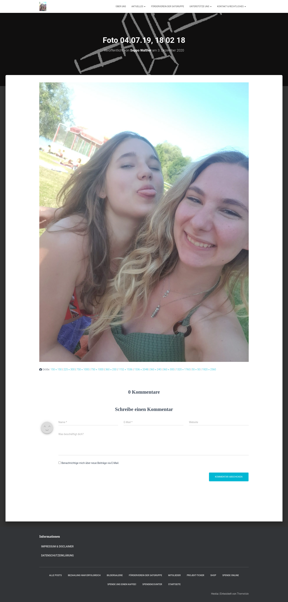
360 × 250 (111, 369)
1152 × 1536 (125, 369)
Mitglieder (174, 575)
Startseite (174, 584)
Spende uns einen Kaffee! (121, 584)
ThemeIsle (243, 593)
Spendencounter (152, 584)
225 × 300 (69, 369)
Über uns (121, 6)
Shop (213, 575)
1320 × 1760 (183, 369)
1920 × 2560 (209, 369)
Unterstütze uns (201, 6)
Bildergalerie (115, 575)
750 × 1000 (83, 369)
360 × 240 (155, 369)
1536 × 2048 (141, 369)
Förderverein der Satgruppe (167, 6)
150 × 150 (56, 369)
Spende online (230, 575)
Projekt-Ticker (195, 575)
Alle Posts (55, 575)
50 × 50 (196, 369)
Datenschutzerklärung (57, 555)
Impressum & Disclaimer (57, 546)
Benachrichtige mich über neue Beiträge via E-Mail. (90, 463)
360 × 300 (168, 369)
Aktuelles (139, 6)
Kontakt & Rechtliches (231, 6)
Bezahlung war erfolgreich (84, 575)
